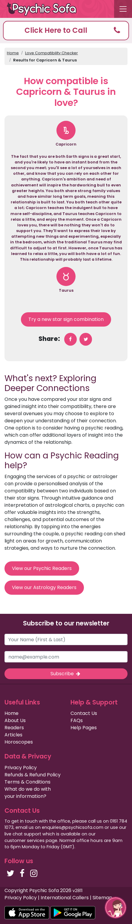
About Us (15, 720)
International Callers (65, 897)
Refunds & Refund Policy (32, 774)
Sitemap (102, 897)
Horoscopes (18, 741)
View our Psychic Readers (42, 568)
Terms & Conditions (27, 781)
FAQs (76, 720)
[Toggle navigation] (123, 9)
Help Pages (83, 727)
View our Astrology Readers (44, 587)
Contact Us (83, 713)
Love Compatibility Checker (51, 52)
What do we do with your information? (27, 793)
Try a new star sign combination (66, 319)
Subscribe (66, 673)
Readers (14, 727)
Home (13, 52)
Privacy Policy (20, 767)
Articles (13, 734)
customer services (24, 840)
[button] (66, 30)
